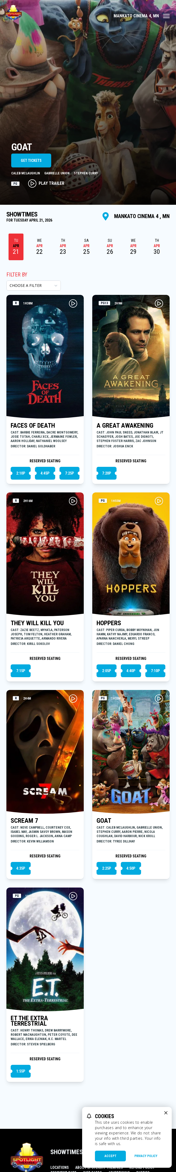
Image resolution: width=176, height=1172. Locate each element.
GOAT (104, 820)
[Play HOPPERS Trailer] (159, 501)
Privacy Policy (145, 1156)
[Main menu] (141, 16)
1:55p (20, 1071)
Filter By (16, 274)
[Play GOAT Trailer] (159, 698)
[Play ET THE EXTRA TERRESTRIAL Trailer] (73, 896)
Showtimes (66, 1152)
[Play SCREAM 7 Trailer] (73, 698)
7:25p (69, 473)
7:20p (106, 473)
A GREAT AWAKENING (125, 425)
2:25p (106, 868)
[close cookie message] (166, 1112)
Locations (59, 1167)
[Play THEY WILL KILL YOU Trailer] (73, 501)
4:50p (130, 868)
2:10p (20, 473)
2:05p (106, 671)
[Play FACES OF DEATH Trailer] (73, 303)
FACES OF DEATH (33, 425)
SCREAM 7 (24, 820)
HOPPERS (109, 623)
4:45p (45, 473)
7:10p (155, 671)
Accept (111, 1156)
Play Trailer (46, 183)
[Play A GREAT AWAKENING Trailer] (159, 303)
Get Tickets (31, 160)
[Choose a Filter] (33, 285)
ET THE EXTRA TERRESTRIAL (29, 1020)
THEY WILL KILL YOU (37, 623)
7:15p (20, 671)
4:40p (130, 671)
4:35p (20, 868)
